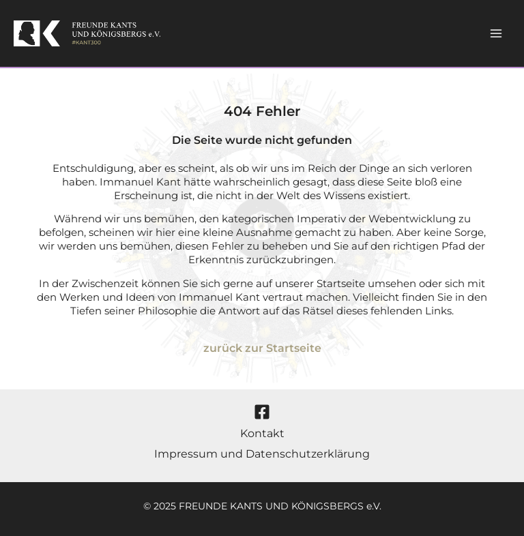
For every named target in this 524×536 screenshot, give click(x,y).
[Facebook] (262, 412)
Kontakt (262, 433)
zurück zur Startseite (262, 348)
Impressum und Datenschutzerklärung (262, 453)
